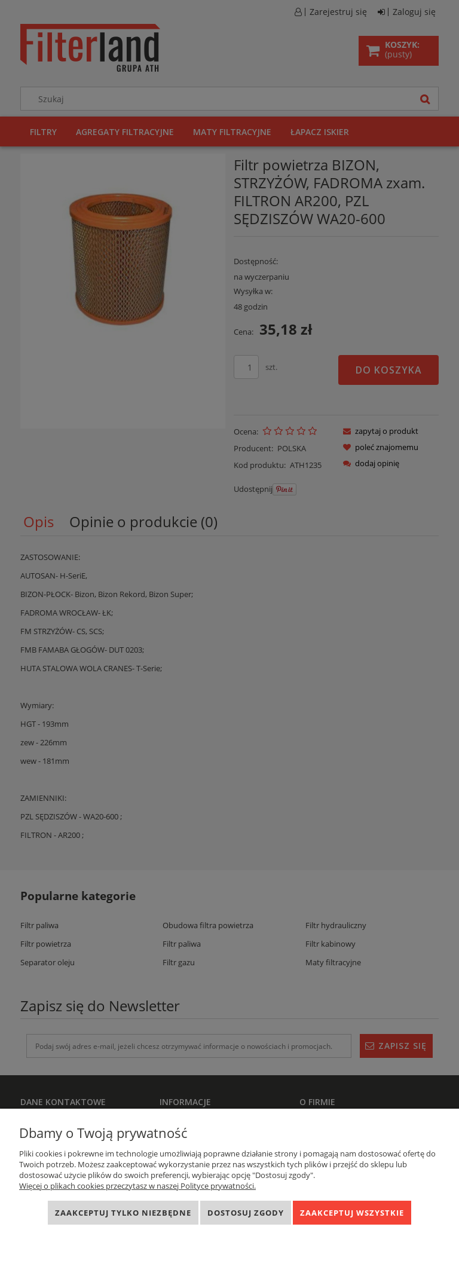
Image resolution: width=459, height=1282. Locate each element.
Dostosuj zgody (245, 1212)
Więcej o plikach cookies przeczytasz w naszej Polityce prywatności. (137, 1185)
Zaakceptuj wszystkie (352, 1212)
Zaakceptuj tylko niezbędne (123, 1212)
